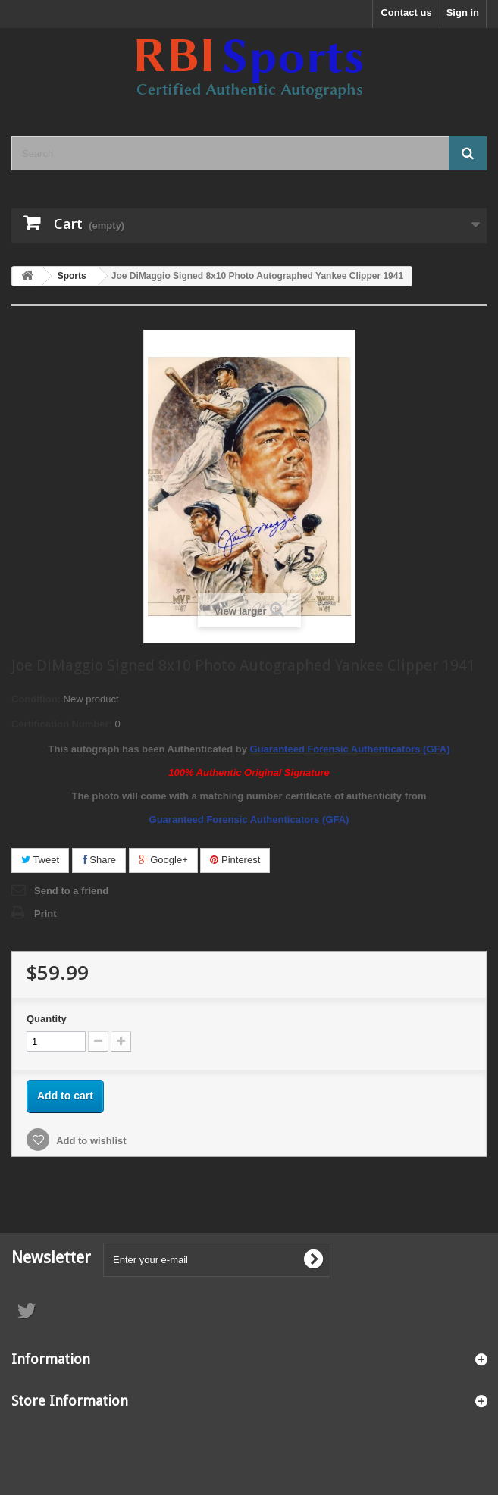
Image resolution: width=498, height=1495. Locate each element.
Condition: (36, 699)
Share (99, 859)
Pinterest (235, 859)
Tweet (40, 859)
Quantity (47, 1018)
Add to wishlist (90, 1140)
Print (45, 913)
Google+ (163, 859)
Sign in (462, 12)
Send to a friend (71, 890)
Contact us (406, 12)
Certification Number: (61, 724)
